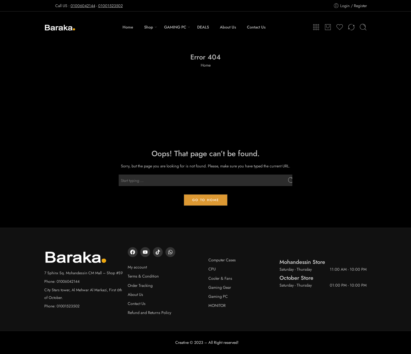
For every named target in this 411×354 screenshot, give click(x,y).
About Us (228, 27)
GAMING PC (175, 27)
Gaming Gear (219, 287)
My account (137, 267)
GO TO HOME (205, 200)
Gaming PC (218, 296)
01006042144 (83, 5)
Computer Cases (222, 260)
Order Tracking (140, 285)
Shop (148, 27)
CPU (212, 269)
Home (128, 27)
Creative (182, 342)
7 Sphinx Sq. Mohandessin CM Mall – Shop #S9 (83, 273)
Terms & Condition (143, 276)
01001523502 (110, 5)
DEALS (203, 27)
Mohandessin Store (302, 262)
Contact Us (256, 27)
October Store (296, 278)
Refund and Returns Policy (149, 312)
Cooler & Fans (220, 278)
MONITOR (217, 305)
